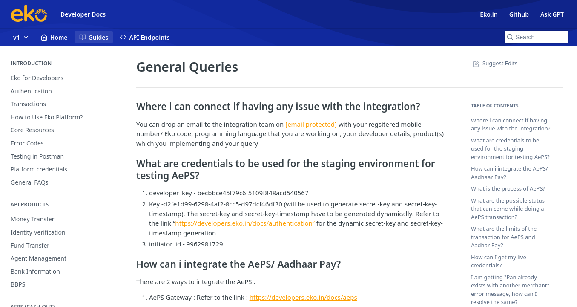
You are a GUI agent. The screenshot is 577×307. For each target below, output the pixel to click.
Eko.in (488, 14)
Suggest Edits (494, 63)
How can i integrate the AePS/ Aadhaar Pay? (509, 173)
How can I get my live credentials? (498, 261)
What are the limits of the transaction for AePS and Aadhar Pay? (504, 237)
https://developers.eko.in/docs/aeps (303, 297)
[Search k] (536, 37)
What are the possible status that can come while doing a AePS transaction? (508, 209)
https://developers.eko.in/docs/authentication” (245, 223)
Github (519, 14)
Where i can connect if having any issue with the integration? (510, 124)
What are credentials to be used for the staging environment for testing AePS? (510, 148)
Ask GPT (552, 14)
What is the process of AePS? (508, 188)
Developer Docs (83, 14)
